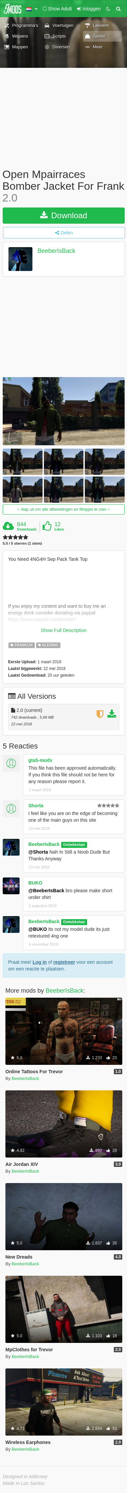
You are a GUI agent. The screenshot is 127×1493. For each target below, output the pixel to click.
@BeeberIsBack (46, 890)
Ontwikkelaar (74, 845)
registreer (64, 962)
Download (63, 215)
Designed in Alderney (25, 1476)
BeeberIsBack (56, 250)
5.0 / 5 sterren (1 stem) (22, 543)
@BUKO (37, 929)
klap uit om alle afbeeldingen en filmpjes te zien (63, 509)
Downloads (27, 529)
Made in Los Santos (24, 1483)
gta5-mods (40, 760)
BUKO (35, 883)
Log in (39, 962)
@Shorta (38, 852)
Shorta (35, 805)
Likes (59, 529)
